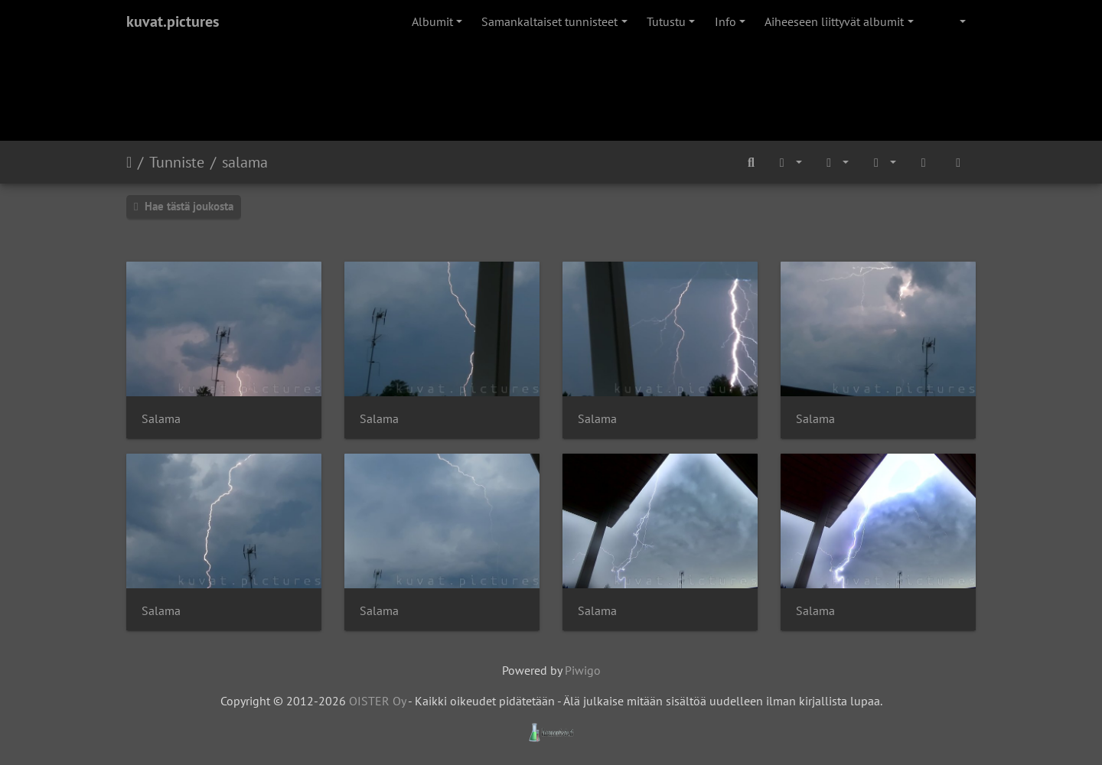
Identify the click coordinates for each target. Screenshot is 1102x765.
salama (245, 162)
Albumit (432, 21)
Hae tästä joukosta (183, 206)
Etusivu (129, 162)
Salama (161, 419)
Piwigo (583, 670)
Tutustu (666, 21)
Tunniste (176, 162)
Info (725, 21)
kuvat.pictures (172, 21)
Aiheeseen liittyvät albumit (834, 21)
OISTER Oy (377, 700)
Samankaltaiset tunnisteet (549, 21)
